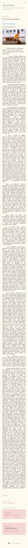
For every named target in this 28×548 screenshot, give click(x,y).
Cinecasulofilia (8, 5)
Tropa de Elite (10, 528)
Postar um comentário (8, 503)
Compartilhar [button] (5, 495)
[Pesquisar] (25, 2)
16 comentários (15, 515)
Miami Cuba (8, 322)
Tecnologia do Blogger (14, 543)
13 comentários (15, 530)
